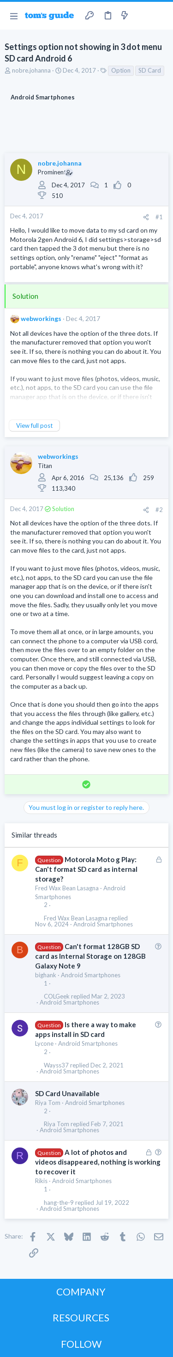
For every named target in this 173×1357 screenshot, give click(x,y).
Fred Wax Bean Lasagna (67, 888)
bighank (45, 975)
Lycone (44, 1043)
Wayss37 (56, 1065)
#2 (159, 509)
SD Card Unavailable (67, 1093)
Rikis (41, 1180)
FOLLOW (81, 1344)
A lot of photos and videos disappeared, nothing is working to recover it (98, 1162)
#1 (159, 217)
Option (121, 70)
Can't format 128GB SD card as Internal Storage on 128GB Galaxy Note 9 (90, 956)
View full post (34, 425)
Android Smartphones (103, 924)
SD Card (149, 70)
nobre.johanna (31, 70)
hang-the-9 (59, 1203)
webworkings (41, 318)
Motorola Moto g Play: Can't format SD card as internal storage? (86, 869)
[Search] (160, 15)
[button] (14, 15)
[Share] (146, 217)
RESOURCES (81, 1317)
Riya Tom (47, 1102)
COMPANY (81, 1291)
